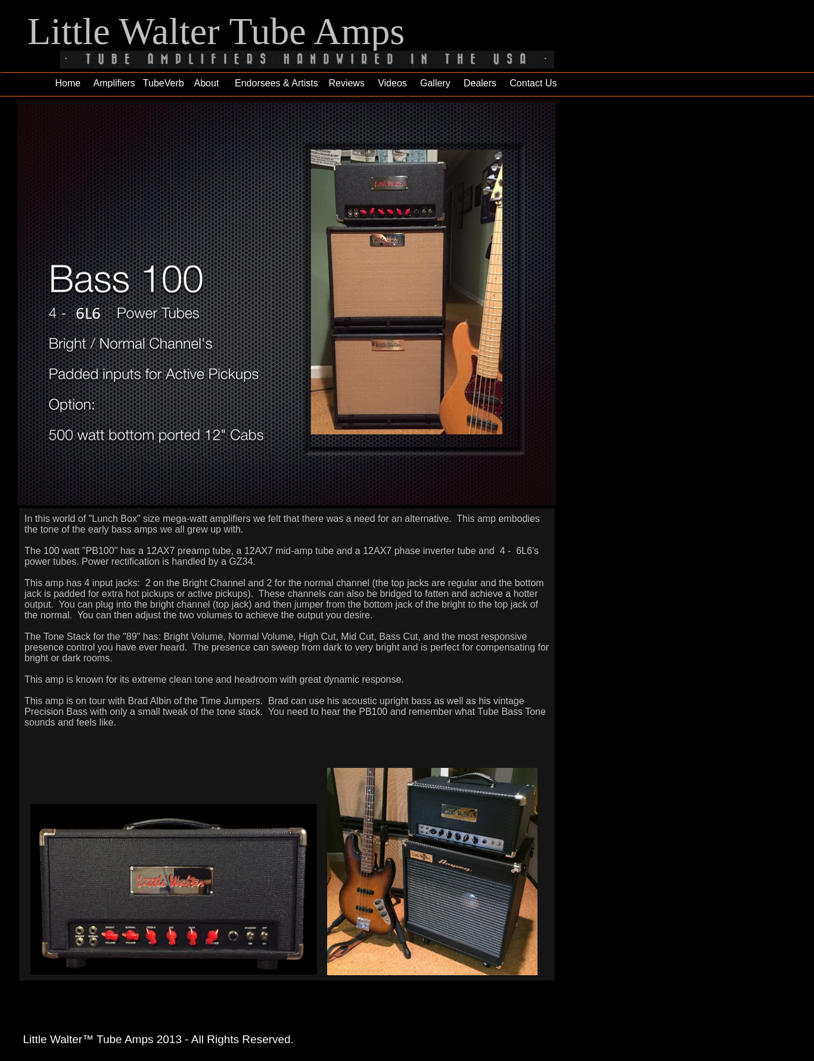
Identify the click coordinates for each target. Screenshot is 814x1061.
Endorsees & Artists (272, 83)
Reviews (346, 83)
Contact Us (533, 83)
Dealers (480, 83)
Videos (392, 83)
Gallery (435, 83)
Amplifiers (114, 83)
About (206, 83)
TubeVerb (163, 83)
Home (68, 83)
